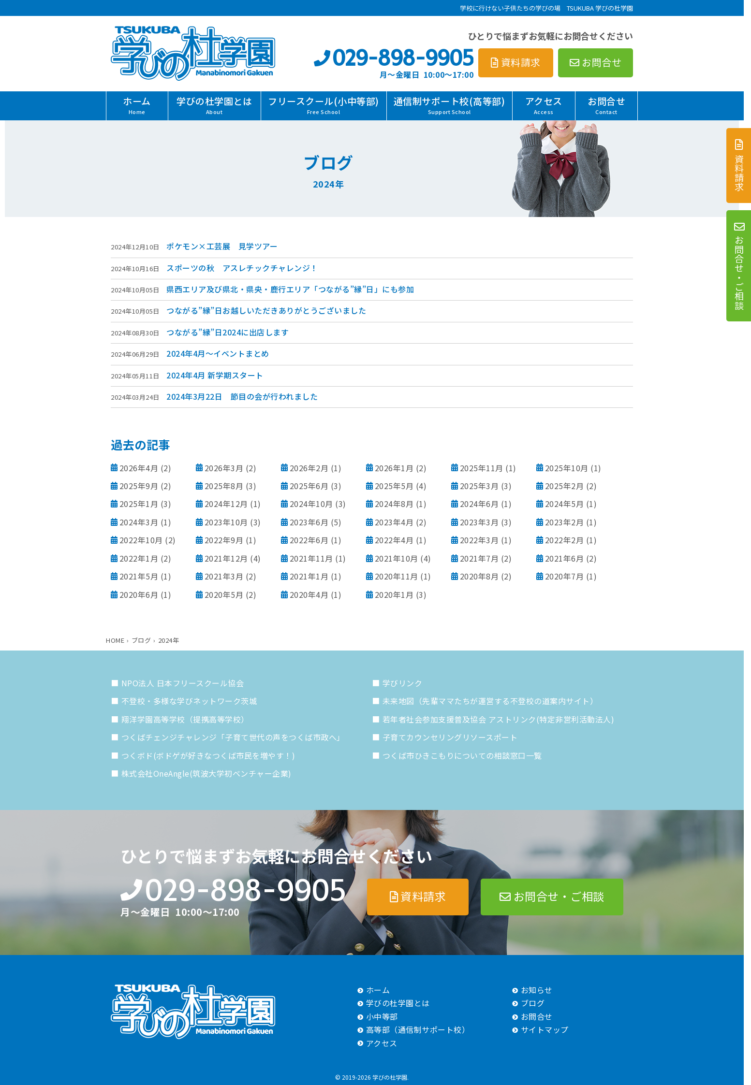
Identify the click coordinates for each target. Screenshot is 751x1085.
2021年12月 (226, 558)
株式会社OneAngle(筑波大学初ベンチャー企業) (206, 773)
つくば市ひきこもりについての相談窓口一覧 (462, 755)
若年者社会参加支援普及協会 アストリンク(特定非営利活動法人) (499, 719)
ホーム (137, 105)
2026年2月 (309, 468)
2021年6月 (564, 558)
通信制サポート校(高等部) (449, 105)
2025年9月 (139, 486)
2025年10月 (567, 468)
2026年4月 (139, 468)
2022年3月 (479, 540)
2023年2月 (564, 522)
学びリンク (403, 683)
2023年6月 (309, 522)
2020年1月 (394, 594)
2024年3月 (139, 522)
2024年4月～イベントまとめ (217, 353)
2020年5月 (224, 594)
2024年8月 (394, 503)
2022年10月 (141, 540)
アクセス (543, 105)
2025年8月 (224, 486)
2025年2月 (564, 486)
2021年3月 (224, 576)
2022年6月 (309, 540)
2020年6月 (139, 594)
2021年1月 (309, 576)
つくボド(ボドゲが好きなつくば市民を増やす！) (208, 755)
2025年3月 (479, 486)
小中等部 (382, 1016)
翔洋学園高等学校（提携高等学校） (185, 719)
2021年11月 (311, 558)
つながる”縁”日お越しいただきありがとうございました (266, 310)
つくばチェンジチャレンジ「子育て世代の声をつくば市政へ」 (233, 737)
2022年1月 (139, 558)
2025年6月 (309, 486)
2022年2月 (564, 540)
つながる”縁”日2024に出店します (227, 332)
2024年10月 (311, 503)
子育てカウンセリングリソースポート (450, 737)
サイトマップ (545, 1029)
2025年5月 (394, 486)
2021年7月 (479, 558)
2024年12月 (226, 503)
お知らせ (537, 990)
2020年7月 (564, 576)
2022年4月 (394, 540)
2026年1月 (394, 468)
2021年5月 (139, 576)
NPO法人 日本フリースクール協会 (182, 683)
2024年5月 (564, 503)
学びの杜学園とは (214, 105)
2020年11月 (396, 576)
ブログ (533, 1003)
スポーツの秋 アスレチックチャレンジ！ (242, 268)
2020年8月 (479, 576)
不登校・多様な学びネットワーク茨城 (189, 701)
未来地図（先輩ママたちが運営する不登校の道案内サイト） (490, 701)
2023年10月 (226, 522)
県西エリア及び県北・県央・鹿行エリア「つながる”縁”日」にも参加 (290, 289)
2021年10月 (396, 558)
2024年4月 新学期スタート (215, 375)
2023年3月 (479, 522)
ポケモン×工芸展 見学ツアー (222, 246)
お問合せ (606, 105)
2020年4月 (309, 594)
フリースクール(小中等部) (323, 105)
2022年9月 (224, 540)
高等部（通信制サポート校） (418, 1029)
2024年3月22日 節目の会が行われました (242, 396)
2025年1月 (139, 503)
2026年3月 (224, 468)
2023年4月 (394, 522)
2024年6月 (479, 503)
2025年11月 (481, 468)
